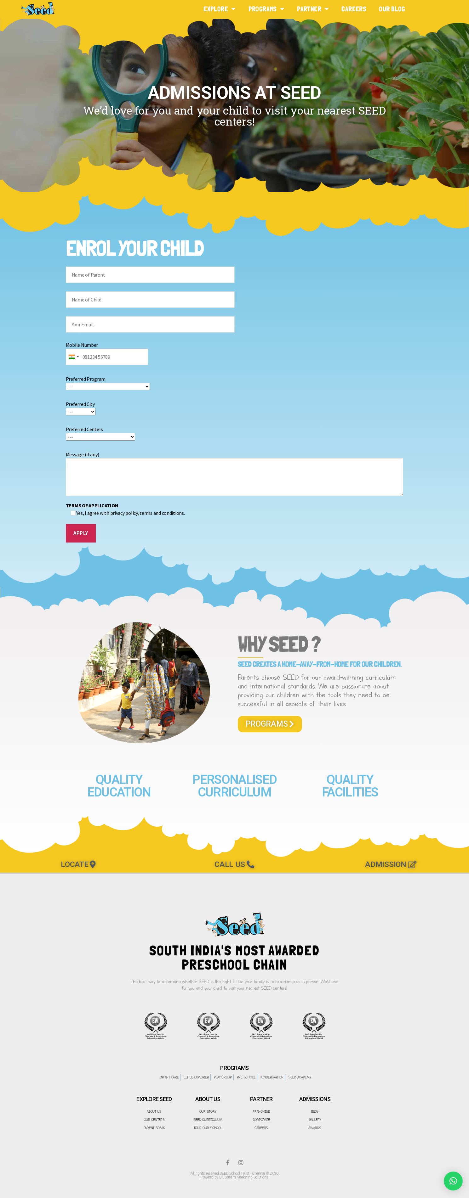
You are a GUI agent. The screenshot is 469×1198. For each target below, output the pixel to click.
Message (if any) (234, 473)
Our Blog (392, 9)
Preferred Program (108, 383)
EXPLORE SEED (154, 1099)
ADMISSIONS (314, 1099)
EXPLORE (219, 8)
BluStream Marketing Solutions (243, 1177)
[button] (270, 724)
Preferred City (80, 408)
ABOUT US (207, 1099)
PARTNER (313, 8)
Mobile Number (107, 351)
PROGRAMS (267, 8)
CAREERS (353, 9)
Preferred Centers (100, 433)
